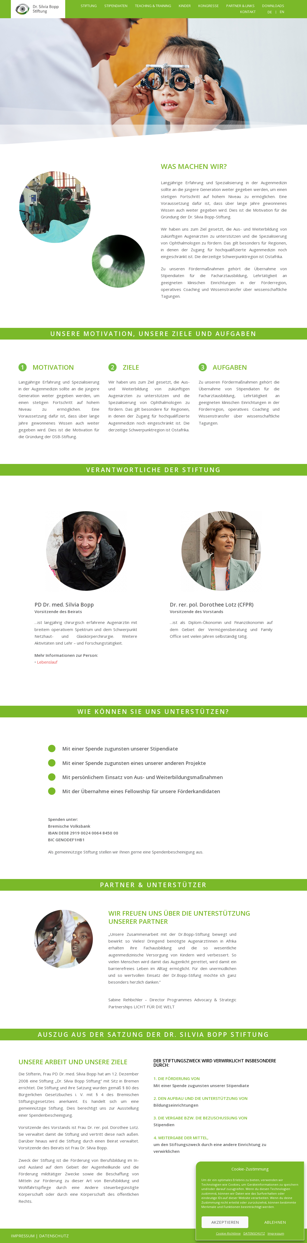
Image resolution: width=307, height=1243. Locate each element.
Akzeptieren (225, 1222)
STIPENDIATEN (115, 5)
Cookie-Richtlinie (228, 1233)
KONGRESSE (208, 5)
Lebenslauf (47, 662)
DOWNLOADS (273, 5)
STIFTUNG (89, 5)
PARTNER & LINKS (240, 5)
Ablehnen (275, 1222)
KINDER (185, 5)
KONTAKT (248, 11)
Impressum (276, 1233)
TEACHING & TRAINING (153, 5)
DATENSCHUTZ (254, 1233)
